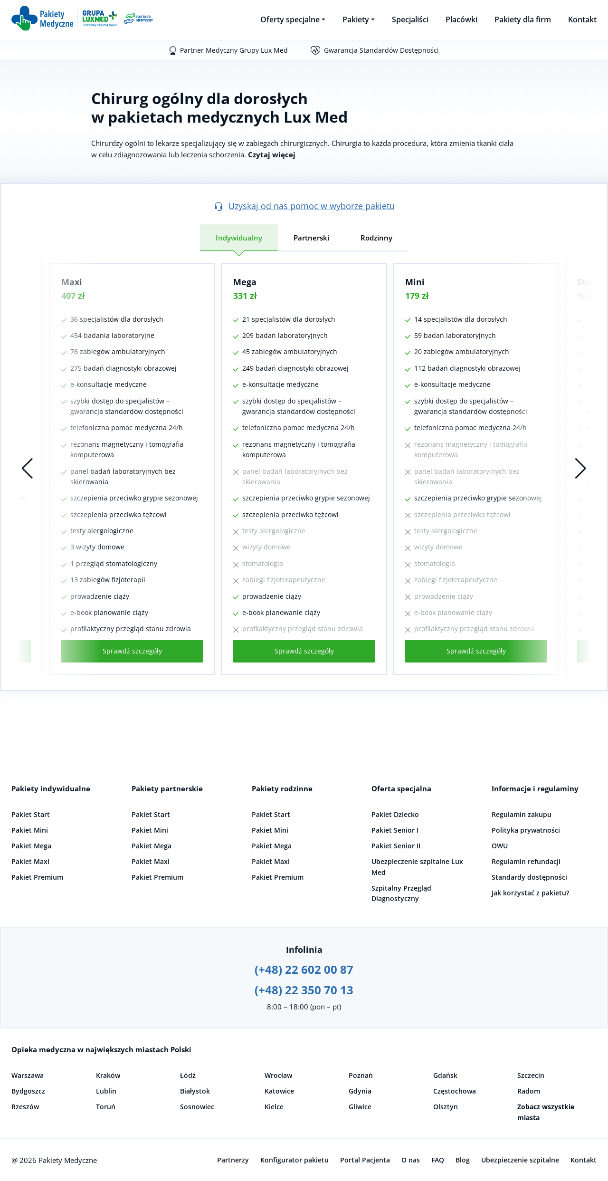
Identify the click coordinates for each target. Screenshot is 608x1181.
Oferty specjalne (290, 19)
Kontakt (582, 19)
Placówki (461, 19)
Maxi (71, 282)
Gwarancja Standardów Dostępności (381, 50)
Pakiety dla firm (522, 19)
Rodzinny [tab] (376, 237)
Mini (415, 282)
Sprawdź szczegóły (132, 650)
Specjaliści (410, 19)
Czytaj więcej (271, 154)
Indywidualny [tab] (239, 237)
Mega (244, 282)
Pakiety (355, 19)
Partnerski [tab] (311, 237)
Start (587, 282)
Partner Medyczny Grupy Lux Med (234, 50)
